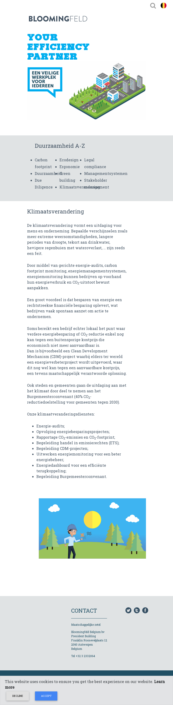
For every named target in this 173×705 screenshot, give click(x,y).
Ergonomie (69, 166)
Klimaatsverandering (79, 186)
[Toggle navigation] (153, 5)
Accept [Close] (46, 696)
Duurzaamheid (48, 173)
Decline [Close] (17, 696)
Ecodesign (69, 159)
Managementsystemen (106, 173)
